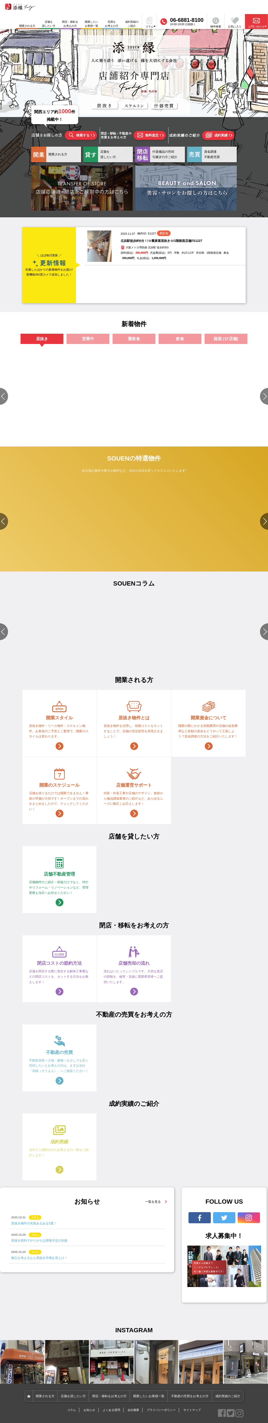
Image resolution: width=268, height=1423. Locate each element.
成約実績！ (218, 135)
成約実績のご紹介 (131, 23)
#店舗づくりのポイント (198, 654)
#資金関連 (176, 654)
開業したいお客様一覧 (91, 23)
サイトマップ (192, 1410)
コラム (71, 1410)
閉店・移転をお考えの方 (70, 23)
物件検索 (215, 22)
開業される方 (45, 1396)
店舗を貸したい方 (48, 23)
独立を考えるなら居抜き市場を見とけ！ (39, 1258)
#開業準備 (109, 654)
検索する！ (81, 135)
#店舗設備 (15, 654)
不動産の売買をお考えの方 (190, 1396)
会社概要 (133, 1410)
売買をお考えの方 (111, 23)
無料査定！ (149, 135)
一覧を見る (153, 1201)
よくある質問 (111, 1410)
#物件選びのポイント (88, 654)
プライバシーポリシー (161, 1410)
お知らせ (89, 1410)
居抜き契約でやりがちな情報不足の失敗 (39, 1240)
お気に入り (234, 22)
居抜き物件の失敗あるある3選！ (34, 1223)
